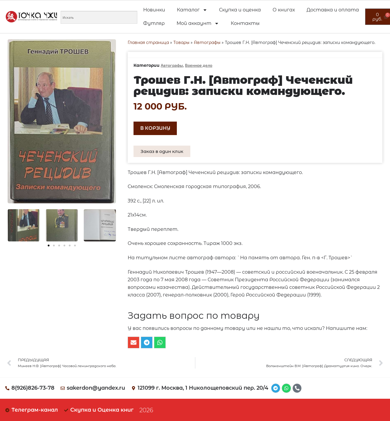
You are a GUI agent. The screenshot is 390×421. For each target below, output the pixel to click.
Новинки (154, 10)
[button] (48, 245)
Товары (181, 42)
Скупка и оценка (240, 10)
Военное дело (198, 65)
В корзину (155, 128)
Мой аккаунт (198, 23)
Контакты (245, 23)
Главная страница (148, 42)
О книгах (284, 10)
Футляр (154, 23)
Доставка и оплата (333, 10)
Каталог (192, 10)
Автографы (207, 42)
